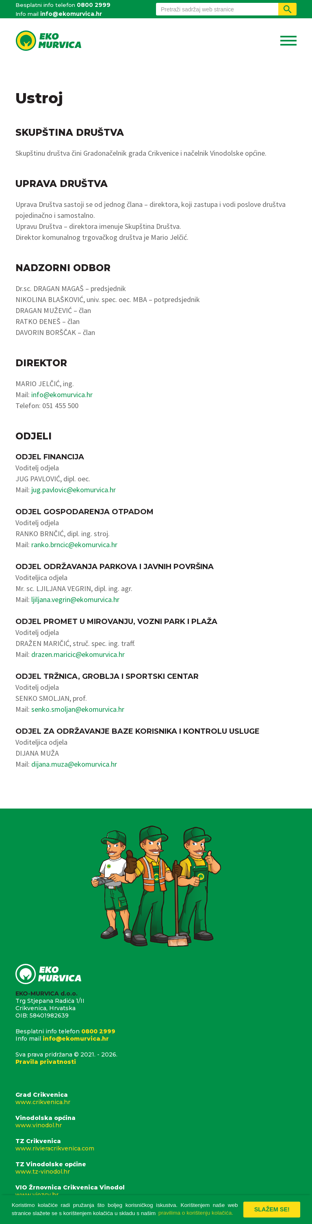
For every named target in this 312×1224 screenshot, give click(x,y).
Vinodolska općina (155, 1121)
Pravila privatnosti (45, 1061)
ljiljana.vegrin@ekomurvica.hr (75, 599)
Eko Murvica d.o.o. (48, 41)
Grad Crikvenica (155, 1098)
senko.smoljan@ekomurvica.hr (77, 709)
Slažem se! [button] (272, 1209)
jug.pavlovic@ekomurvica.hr (73, 489)
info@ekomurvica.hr (71, 14)
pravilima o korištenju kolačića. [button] (195, 1213)
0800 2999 (93, 5)
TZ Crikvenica (155, 1144)
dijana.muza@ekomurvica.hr (74, 764)
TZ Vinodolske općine (155, 1168)
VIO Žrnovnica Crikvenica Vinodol (155, 1191)
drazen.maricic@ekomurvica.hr (78, 654)
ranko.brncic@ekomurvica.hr (74, 544)
